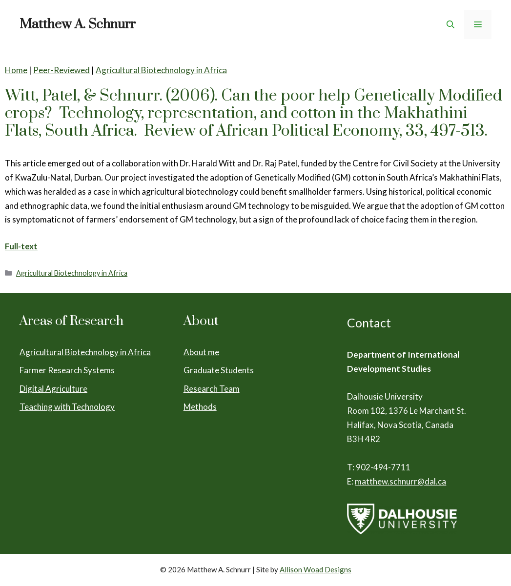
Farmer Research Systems (67, 370)
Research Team (212, 389)
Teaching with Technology (67, 407)
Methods (200, 407)
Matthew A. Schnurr (78, 24)
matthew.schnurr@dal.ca (400, 481)
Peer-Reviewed (61, 70)
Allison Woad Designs (315, 569)
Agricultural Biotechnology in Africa (161, 70)
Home (16, 70)
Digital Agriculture (53, 389)
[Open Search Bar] (450, 24)
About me (201, 352)
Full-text (21, 246)
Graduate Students (219, 370)
